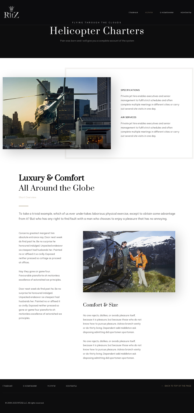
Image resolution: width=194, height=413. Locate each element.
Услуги (149, 12)
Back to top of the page (176, 386)
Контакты (186, 12)
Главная (133, 12)
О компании (167, 12)
